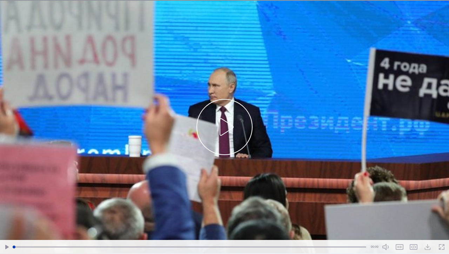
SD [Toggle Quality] (399, 247)
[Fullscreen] (441, 247)
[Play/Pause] (7, 247)
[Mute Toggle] (385, 246)
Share (413, 247)
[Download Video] (427, 246)
